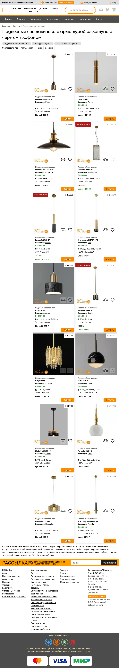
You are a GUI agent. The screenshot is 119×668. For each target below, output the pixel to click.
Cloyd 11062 (83, 99)
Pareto (90, 102)
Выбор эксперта (67, 576)
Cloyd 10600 (40, 381)
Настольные (85, 19)
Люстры (21, 19)
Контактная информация (14, 597)
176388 (69, 476)
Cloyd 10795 (40, 310)
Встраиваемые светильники (44, 597)
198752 (111, 54)
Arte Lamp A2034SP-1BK (88, 521)
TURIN (48, 454)
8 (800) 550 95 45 (96, 587)
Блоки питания (38, 623)
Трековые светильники (41, 600)
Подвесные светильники (42, 576)
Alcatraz (48, 383)
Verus (90, 454)
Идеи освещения (67, 579)
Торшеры (35, 588)
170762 (111, 406)
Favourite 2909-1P (85, 310)
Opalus (90, 313)
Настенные (68, 19)
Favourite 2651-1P (85, 451)
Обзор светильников (69, 582)
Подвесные (35, 19)
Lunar (90, 383)
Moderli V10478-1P (43, 451)
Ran (89, 243)
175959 (69, 195)
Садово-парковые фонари (43, 611)
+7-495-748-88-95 (50, 3)
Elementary (49, 524)
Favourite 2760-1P (42, 240)
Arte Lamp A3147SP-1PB (88, 240)
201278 (111, 195)
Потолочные (52, 19)
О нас (4, 573)
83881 (69, 124)
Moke (47, 102)
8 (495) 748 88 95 (96, 573)
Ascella (91, 524)
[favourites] (70, 89)
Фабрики (6, 585)
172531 (69, 54)
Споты (99, 19)
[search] (92, 10)
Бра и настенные (38, 582)
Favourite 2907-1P (85, 170)
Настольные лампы (40, 585)
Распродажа (8, 594)
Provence (49, 172)
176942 (111, 265)
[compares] (63, 89)
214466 (69, 406)
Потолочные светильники (43, 579)
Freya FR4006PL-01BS (44, 99)
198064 (69, 335)
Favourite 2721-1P (42, 521)
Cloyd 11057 (83, 381)
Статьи (63, 573)
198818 (69, 265)
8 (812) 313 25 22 (96, 579)
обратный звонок (66, 3)
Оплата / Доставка (11, 591)
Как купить (7, 588)
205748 (111, 476)
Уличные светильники (41, 608)
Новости (6, 582)
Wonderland (92, 172)
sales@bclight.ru (90, 3)
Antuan (48, 313)
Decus (48, 243)
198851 (111, 335)
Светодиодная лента (40, 614)
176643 (111, 124)
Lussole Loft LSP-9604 (44, 170)
